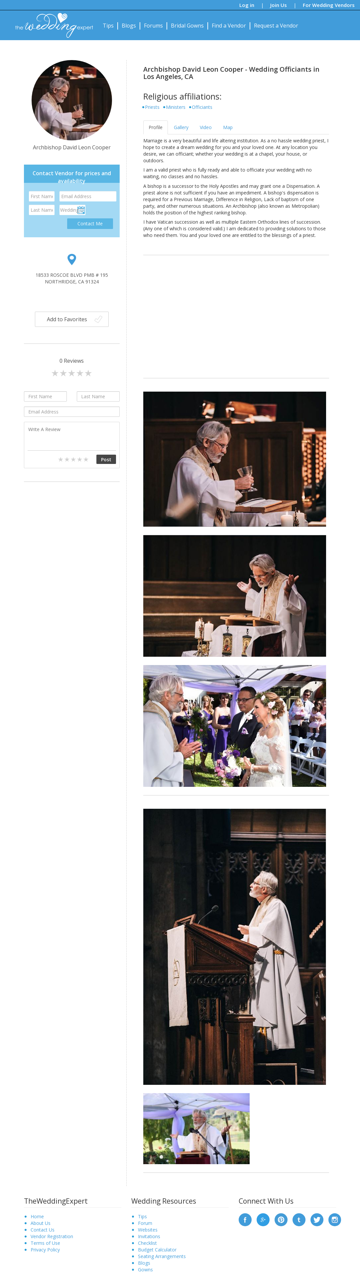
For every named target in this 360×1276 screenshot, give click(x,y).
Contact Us (43, 1230)
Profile (156, 127)
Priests (152, 107)
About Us (41, 1223)
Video (206, 127)
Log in (246, 5)
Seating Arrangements (162, 1256)
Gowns (145, 1269)
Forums (153, 25)
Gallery (181, 127)
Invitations (149, 1236)
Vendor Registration (52, 1236)
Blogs (129, 25)
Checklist (147, 1243)
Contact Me (90, 223)
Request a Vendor (276, 25)
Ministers (175, 107)
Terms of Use (45, 1243)
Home (37, 1216)
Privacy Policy (45, 1249)
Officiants (202, 107)
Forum (145, 1223)
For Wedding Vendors (329, 5)
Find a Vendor (229, 25)
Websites (148, 1230)
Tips (108, 25)
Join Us (278, 5)
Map (228, 127)
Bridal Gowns (187, 25)
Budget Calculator (157, 1249)
